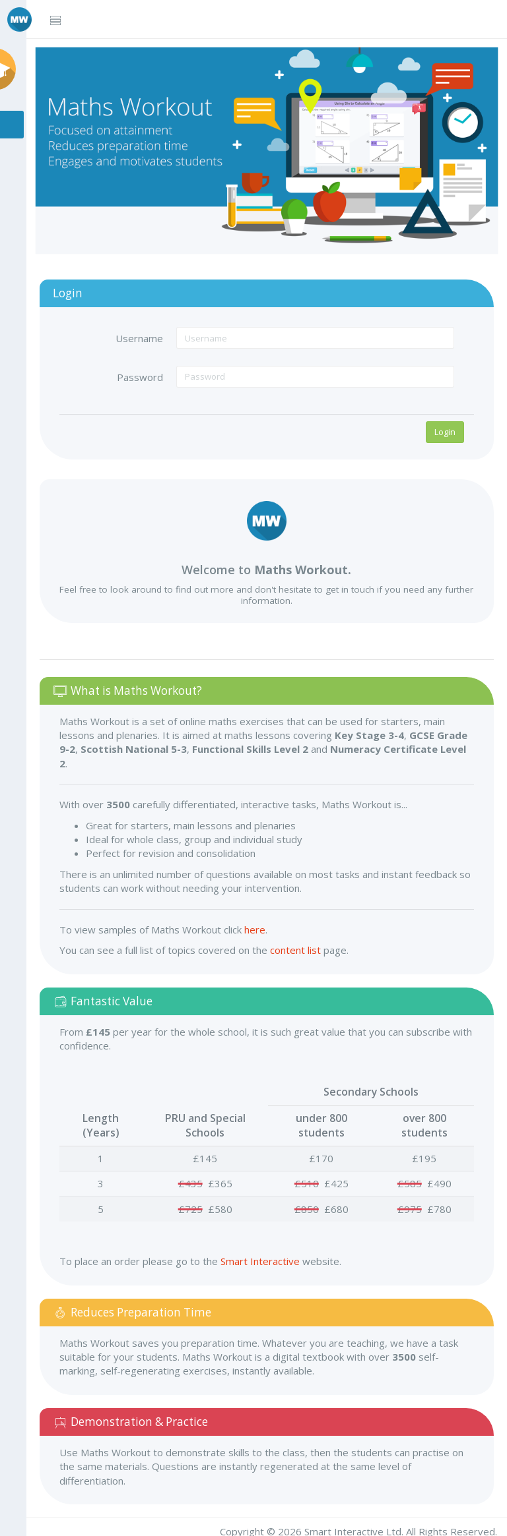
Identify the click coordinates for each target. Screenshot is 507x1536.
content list (305, 945)
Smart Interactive (270, 1256)
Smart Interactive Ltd (352, 1526)
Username (146, 333)
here (264, 924)
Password (147, 372)
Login (445, 427)
